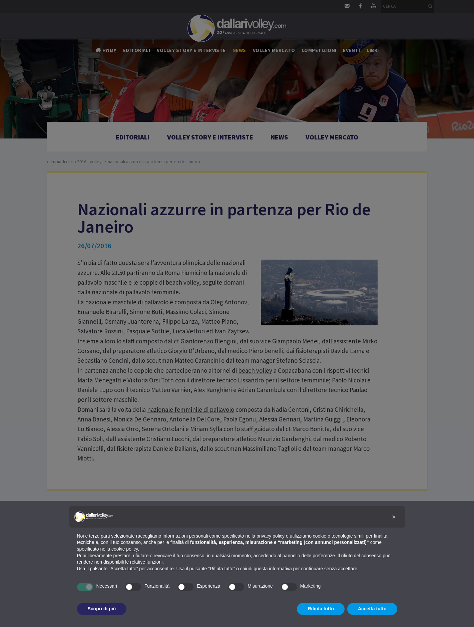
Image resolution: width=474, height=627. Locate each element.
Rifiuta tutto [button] (321, 608)
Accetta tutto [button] (372, 608)
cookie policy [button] (124, 549)
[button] (394, 517)
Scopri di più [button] (102, 608)
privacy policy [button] (271, 536)
